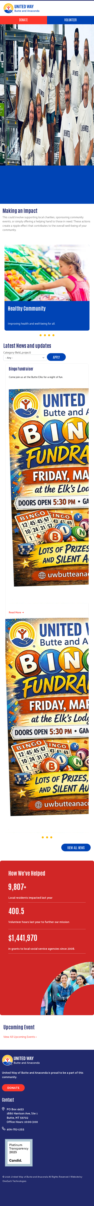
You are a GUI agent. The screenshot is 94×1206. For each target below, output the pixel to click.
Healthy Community (27, 308)
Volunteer (70, 19)
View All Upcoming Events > (20, 1036)
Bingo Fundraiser (21, 368)
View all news (76, 847)
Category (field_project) (17, 352)
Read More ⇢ (16, 612)
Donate (23, 19)
